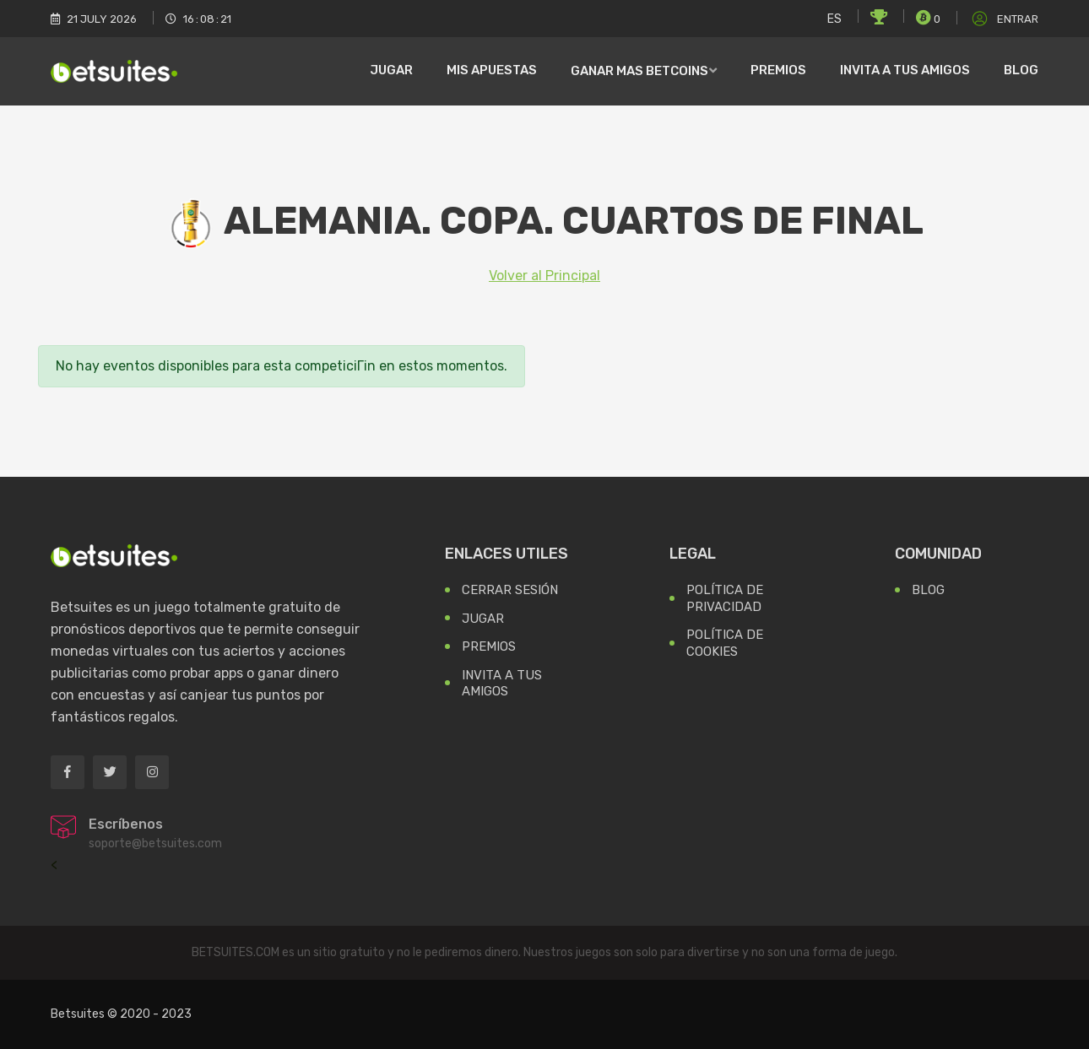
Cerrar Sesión (510, 589)
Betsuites (78, 1014)
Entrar (1003, 19)
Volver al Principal (544, 276)
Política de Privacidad (724, 598)
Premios (778, 70)
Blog (1021, 70)
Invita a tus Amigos (502, 684)
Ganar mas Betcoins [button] (639, 70)
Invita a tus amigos (905, 70)
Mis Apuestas (492, 70)
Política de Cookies (724, 643)
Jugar (391, 70)
